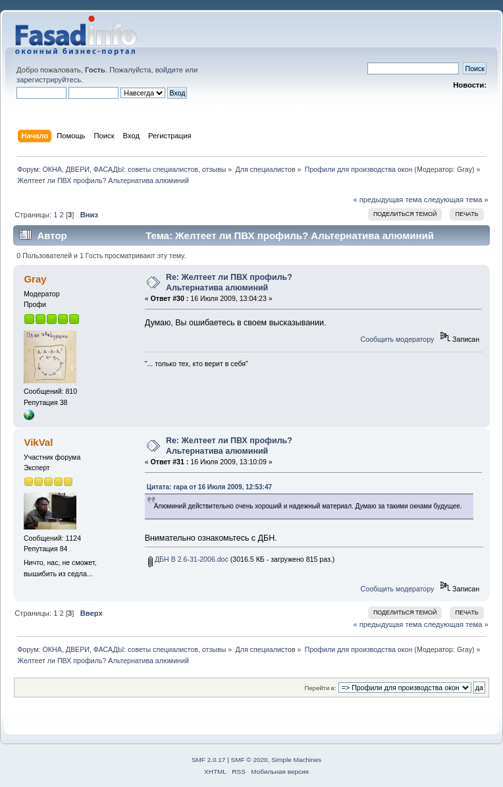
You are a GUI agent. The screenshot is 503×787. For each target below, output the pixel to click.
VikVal (38, 442)
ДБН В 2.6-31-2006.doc (188, 559)
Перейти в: (320, 688)
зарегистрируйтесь (48, 80)
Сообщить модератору (398, 339)
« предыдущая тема (387, 200)
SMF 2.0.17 (209, 759)
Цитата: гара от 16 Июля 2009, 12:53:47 (209, 487)
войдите (169, 70)
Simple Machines (296, 759)
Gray (464, 169)
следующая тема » (456, 200)
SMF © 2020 (249, 759)
